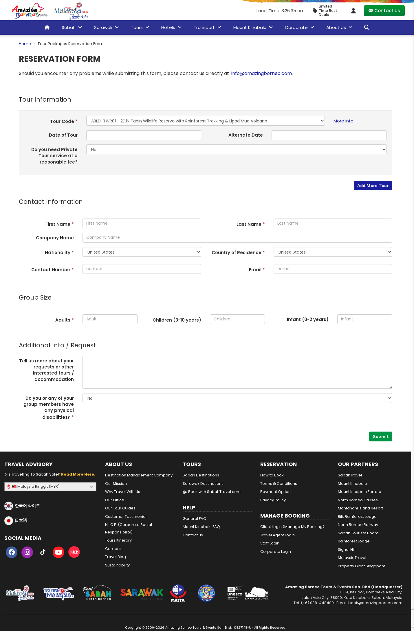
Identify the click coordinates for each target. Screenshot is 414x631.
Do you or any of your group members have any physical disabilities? (48, 407)
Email (257, 270)
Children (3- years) (177, 320)
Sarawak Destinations (203, 483)
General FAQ (194, 518)
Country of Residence (238, 253)
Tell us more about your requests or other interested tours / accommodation (46, 370)
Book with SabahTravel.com (212, 491)
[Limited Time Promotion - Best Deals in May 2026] (327, 10)
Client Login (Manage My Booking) (292, 526)
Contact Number (52, 270)
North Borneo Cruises (358, 500)
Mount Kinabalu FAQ (201, 526)
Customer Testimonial (125, 516)
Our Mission (116, 483)
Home (25, 44)
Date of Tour (63, 135)
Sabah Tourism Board (358, 533)
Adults (64, 320)
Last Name (251, 224)
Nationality (59, 253)
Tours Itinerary (118, 540)
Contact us (193, 535)
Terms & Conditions (278, 483)
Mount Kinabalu (352, 483)
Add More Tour (373, 185)
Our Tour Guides (120, 508)
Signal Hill (347, 549)
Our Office (114, 500)
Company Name (55, 238)
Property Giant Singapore (362, 566)
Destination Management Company (139, 475)
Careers (113, 548)
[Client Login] (353, 10)
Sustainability (117, 565)
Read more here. (78, 474)
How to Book (272, 475)
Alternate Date (245, 135)
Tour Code (64, 121)
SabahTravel (350, 475)
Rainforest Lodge (354, 541)
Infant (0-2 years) (308, 319)
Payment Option (275, 491)
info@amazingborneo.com (261, 73)
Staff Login (269, 543)
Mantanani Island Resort (360, 508)
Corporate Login (275, 551)
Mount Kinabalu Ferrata (359, 491)
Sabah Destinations (201, 475)
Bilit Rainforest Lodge (357, 516)
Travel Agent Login (277, 535)
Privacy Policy (273, 500)
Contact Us (384, 11)
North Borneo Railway (358, 524)
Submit (381, 436)
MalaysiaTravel (352, 557)
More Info (343, 121)
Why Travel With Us (122, 491)
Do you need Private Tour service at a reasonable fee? (54, 155)
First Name (59, 224)
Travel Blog (115, 557)
